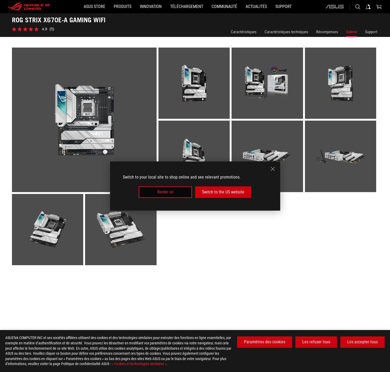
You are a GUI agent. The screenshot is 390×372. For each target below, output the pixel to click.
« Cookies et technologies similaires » (139, 364)
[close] (273, 169)
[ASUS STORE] (94, 6)
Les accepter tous (362, 341)
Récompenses (327, 31)
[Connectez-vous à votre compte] (368, 6)
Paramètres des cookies (264, 341)
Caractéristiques (244, 31)
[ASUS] (334, 6)
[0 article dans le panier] (379, 6)
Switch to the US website (223, 192)
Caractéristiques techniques (286, 31)
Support (371, 31)
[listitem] (85, 121)
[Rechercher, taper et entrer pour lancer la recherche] (357, 6)
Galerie (351, 31)
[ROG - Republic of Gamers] (29, 7)
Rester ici (165, 192)
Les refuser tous (316, 341)
